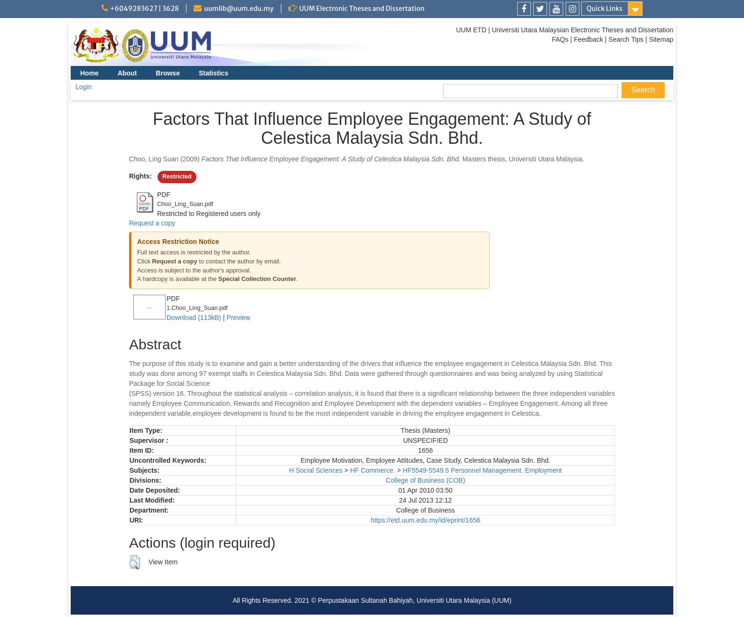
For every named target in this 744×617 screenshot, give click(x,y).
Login (83, 87)
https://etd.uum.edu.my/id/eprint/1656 (425, 520)
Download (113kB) (194, 317)
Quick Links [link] (604, 8)
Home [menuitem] (89, 73)
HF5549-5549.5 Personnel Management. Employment (482, 470)
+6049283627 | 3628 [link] (144, 8)
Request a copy (152, 223)
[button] (134, 562)
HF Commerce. (372, 470)
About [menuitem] (127, 73)
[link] (524, 9)
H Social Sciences (316, 470)
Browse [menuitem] (168, 73)
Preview (239, 317)
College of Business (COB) (425, 480)
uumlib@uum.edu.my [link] (238, 8)
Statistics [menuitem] (213, 73)
